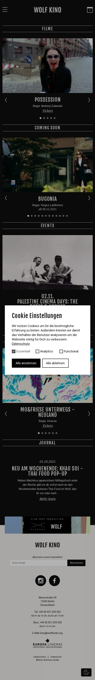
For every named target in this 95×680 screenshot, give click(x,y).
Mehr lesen (47, 499)
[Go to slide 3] (47, 118)
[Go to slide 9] (56, 216)
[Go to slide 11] (63, 216)
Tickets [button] (47, 111)
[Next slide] (89, 99)
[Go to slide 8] (53, 216)
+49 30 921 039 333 (50, 611)
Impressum (56, 657)
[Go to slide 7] (49, 216)
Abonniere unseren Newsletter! (47, 557)
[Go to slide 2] (44, 118)
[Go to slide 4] (51, 118)
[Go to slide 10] (60, 216)
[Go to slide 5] (54, 118)
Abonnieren (76, 562)
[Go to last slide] (6, 99)
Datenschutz (39, 657)
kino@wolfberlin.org (51, 633)
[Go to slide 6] (46, 216)
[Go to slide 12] (67, 216)
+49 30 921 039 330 (51, 622)
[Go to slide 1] (40, 118)
